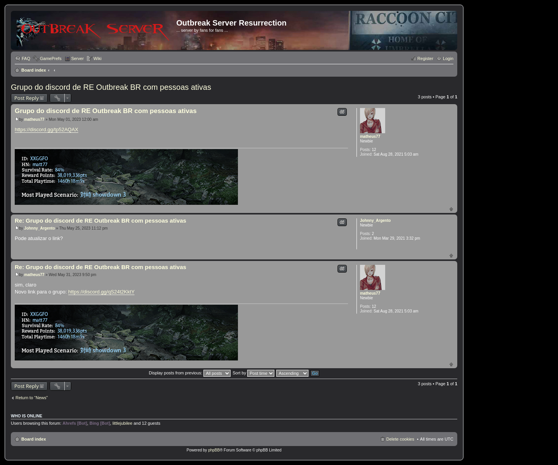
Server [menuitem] (77, 58)
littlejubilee (122, 423)
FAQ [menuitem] (26, 58)
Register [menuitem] (425, 58)
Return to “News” (32, 397)
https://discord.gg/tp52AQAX (46, 129)
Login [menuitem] (448, 58)
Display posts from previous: (190, 373)
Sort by (253, 373)
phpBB (214, 450)
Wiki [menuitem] (97, 58)
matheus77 (370, 136)
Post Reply (26, 97)
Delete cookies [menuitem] (400, 439)
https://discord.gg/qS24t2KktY (101, 292)
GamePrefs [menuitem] (51, 58)
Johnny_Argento (375, 220)
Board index (33, 70)
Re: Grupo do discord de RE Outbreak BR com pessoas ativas (100, 220)
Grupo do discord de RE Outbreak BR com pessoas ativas (111, 87)
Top (451, 209)
